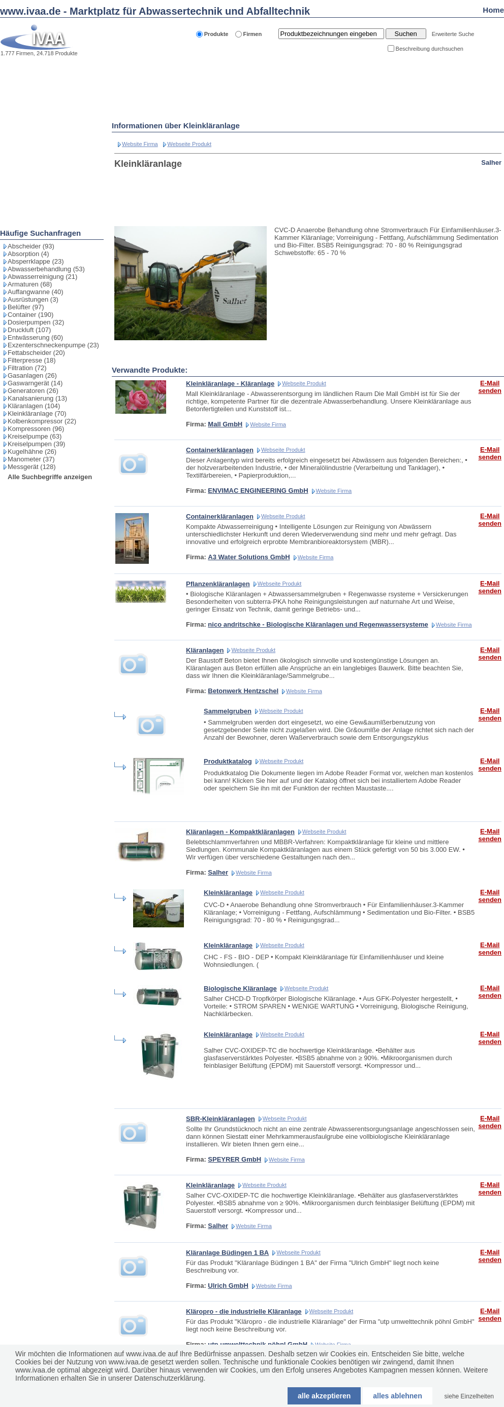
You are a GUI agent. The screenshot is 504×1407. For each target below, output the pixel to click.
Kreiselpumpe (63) (34, 436)
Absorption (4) (28, 254)
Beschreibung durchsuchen (429, 49)
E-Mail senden (489, 386)
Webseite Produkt (189, 144)
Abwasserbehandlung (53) (46, 269)
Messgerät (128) (32, 467)
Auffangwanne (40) (36, 292)
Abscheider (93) (31, 246)
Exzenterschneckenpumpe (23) (53, 345)
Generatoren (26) (33, 390)
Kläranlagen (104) (34, 406)
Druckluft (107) (29, 330)
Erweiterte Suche (453, 34)
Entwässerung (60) (35, 337)
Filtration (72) (27, 368)
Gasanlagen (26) (32, 375)
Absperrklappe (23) (36, 261)
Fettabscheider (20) (36, 352)
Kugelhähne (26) (32, 451)
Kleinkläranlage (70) (37, 413)
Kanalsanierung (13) (37, 398)
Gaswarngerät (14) (35, 383)
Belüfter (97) (26, 307)
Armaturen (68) (30, 284)
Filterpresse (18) (32, 360)
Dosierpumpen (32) (36, 322)
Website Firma (140, 144)
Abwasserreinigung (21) (42, 276)
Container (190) (30, 314)
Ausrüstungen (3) (33, 299)
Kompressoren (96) (36, 428)
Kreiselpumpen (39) (36, 444)
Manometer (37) (31, 459)
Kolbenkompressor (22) (42, 421)
